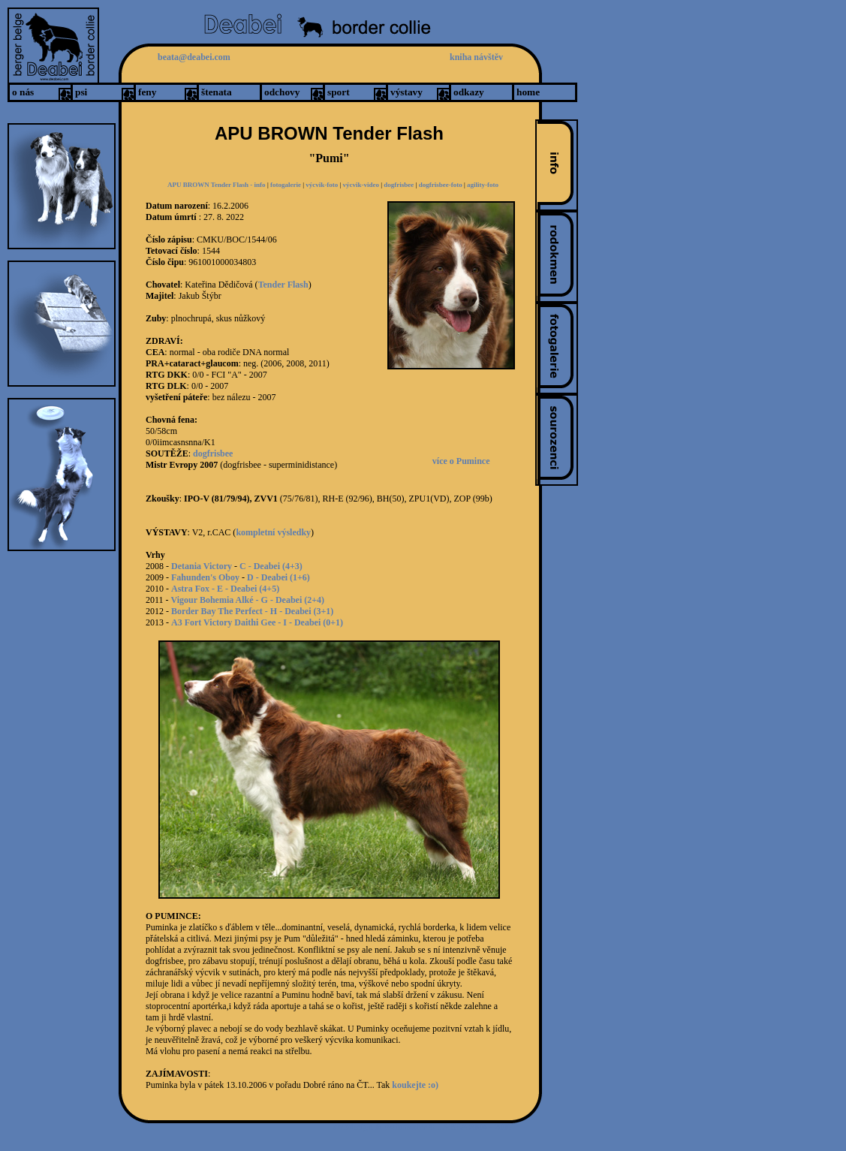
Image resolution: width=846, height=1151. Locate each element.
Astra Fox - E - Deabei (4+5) (225, 588)
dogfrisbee (399, 184)
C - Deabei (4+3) (271, 566)
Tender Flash (283, 284)
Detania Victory (201, 566)
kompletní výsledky (273, 532)
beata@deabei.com (194, 57)
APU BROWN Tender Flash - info (216, 184)
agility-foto (482, 184)
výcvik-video (361, 184)
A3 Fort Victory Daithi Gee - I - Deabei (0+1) (257, 622)
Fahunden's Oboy (205, 577)
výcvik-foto (322, 184)
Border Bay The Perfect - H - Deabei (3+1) (252, 611)
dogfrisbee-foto (441, 184)
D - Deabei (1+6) (278, 577)
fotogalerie (285, 184)
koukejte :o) (415, 1085)
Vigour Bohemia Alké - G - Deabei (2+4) (248, 600)
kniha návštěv (476, 57)
